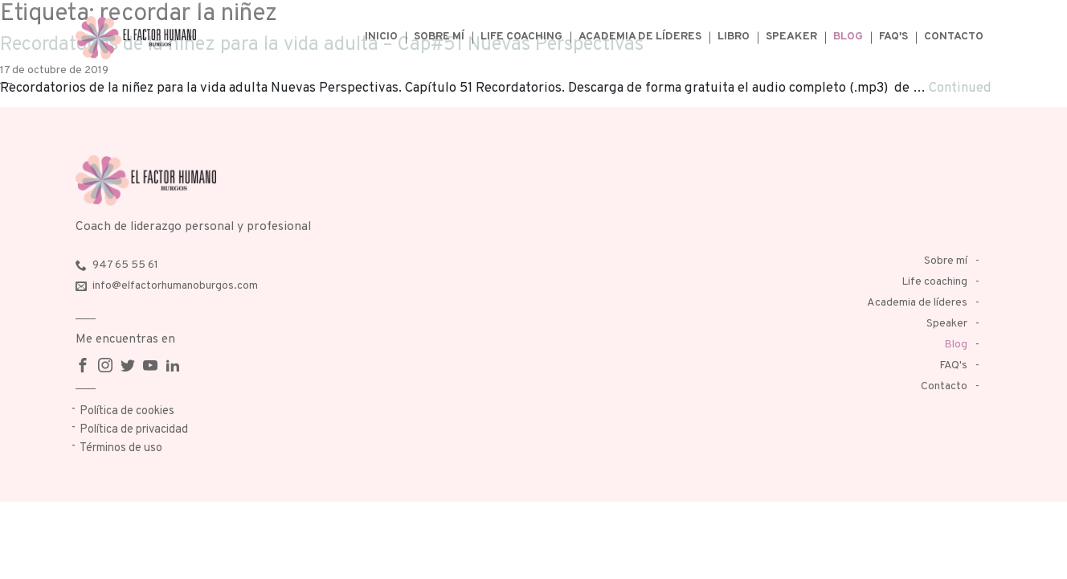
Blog (848, 36)
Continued (960, 88)
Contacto (953, 36)
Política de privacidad (134, 429)
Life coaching (521, 36)
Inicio (381, 36)
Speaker (791, 36)
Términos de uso (121, 448)
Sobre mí (439, 36)
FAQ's (893, 36)
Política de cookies (127, 411)
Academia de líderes (639, 36)
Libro (733, 36)
